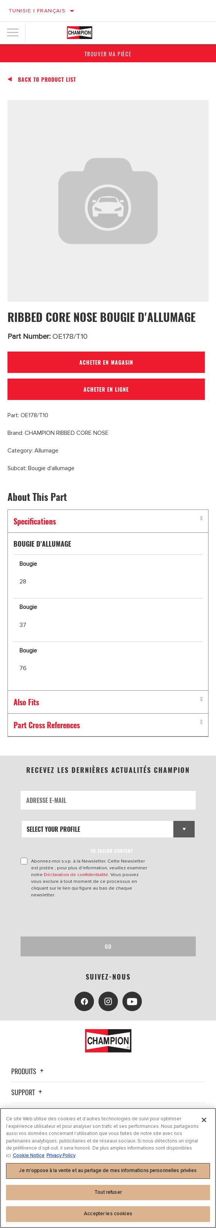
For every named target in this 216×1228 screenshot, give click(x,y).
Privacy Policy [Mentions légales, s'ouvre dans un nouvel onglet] (60, 1156)
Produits (28, 1071)
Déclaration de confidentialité (76, 875)
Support (27, 1092)
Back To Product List (47, 79)
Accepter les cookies (108, 1214)
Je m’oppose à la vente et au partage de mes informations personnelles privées (108, 1171)
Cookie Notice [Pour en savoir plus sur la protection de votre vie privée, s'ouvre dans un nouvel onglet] (29, 1156)
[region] (108, 1168)
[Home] (79, 33)
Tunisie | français (37, 11)
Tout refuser (108, 1192)
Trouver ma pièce (108, 54)
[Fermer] (204, 1120)
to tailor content (112, 851)
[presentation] (83, 917)
